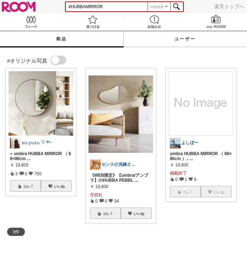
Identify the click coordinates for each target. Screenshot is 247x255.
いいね (59, 186)
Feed (31, 21)
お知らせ (155, 21)
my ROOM (216, 21)
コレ (28, 186)
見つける (93, 21)
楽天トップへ (229, 6)
